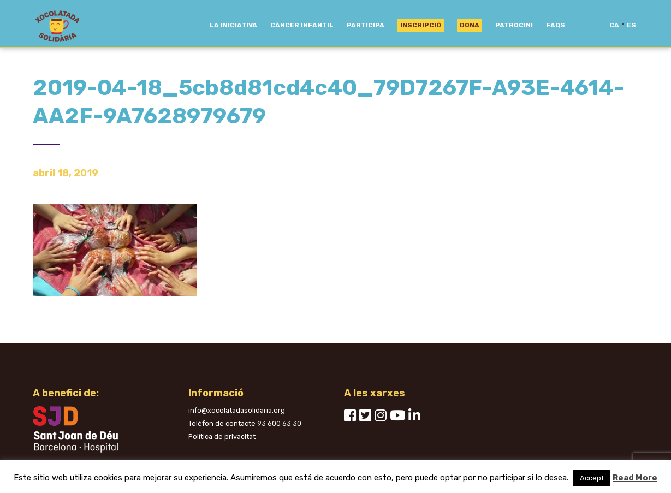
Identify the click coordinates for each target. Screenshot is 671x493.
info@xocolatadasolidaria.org (236, 410)
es (631, 25)
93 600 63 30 (279, 423)
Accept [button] (592, 478)
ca (614, 25)
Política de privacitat (222, 436)
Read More (635, 478)
